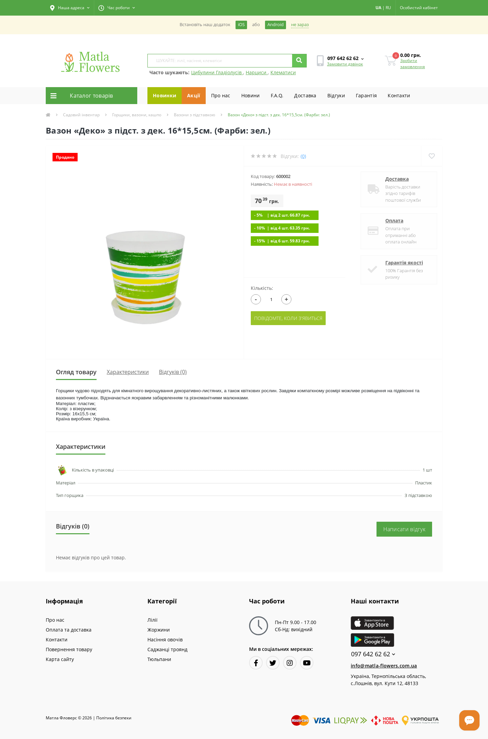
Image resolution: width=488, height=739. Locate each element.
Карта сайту (60, 659)
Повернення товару (69, 649)
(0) (303, 156)
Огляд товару (76, 372)
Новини (250, 95)
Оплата (394, 220)
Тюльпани (159, 659)
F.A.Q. (277, 95)
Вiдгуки (336, 95)
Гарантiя (366, 95)
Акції (193, 95)
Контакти (399, 95)
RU (388, 8)
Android (275, 24)
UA (378, 8)
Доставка (305, 95)
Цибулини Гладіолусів (217, 72)
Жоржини (158, 629)
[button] (70, 8)
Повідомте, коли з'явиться (288, 318)
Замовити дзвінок (345, 64)
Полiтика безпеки (113, 718)
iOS (241, 24)
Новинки (164, 95)
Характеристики (128, 372)
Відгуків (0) (173, 372)
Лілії (152, 620)
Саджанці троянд (167, 649)
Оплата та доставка (69, 629)
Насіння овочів (165, 639)
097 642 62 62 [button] (373, 654)
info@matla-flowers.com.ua (384, 665)
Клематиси (283, 72)
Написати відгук (404, 529)
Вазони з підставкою (194, 115)
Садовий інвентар (81, 115)
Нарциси (257, 72)
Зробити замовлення (412, 63)
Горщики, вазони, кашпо (136, 115)
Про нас (220, 95)
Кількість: (262, 288)
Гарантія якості (404, 262)
